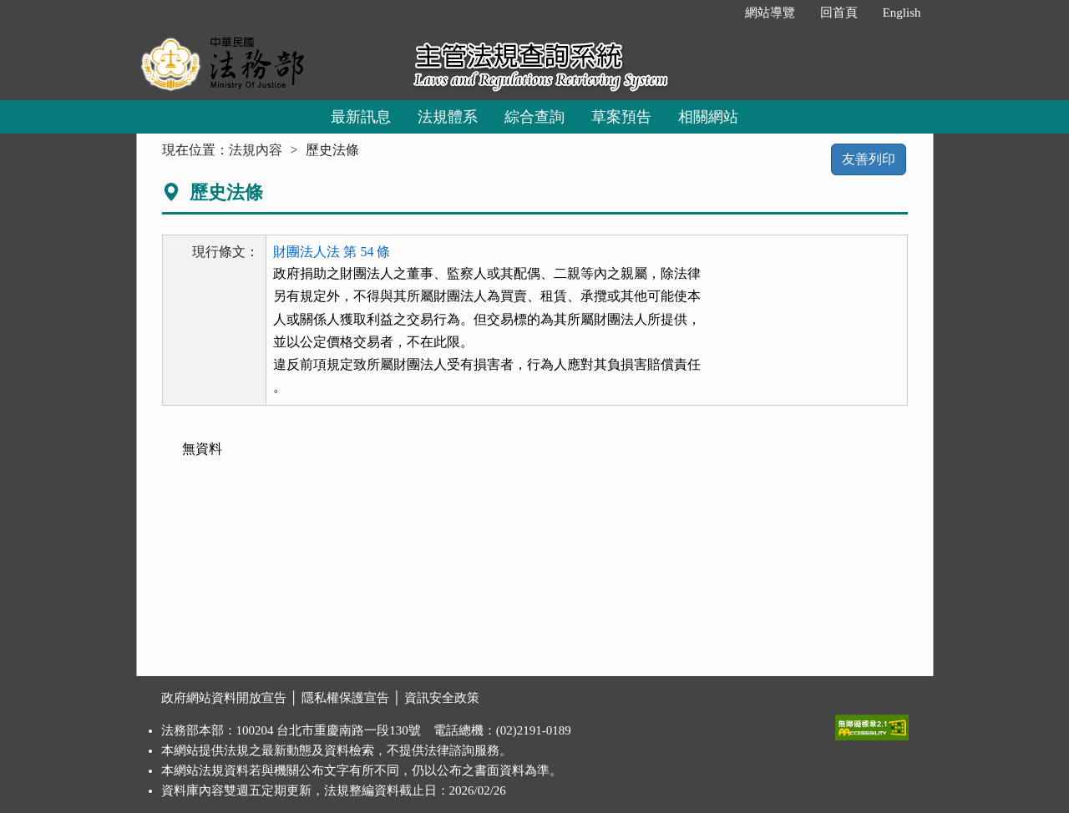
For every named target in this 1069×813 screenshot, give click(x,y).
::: (714, 12)
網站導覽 (770, 12)
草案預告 (621, 117)
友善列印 (868, 159)
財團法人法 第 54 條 (331, 252)
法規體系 (448, 117)
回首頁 (839, 12)
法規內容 (255, 150)
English (902, 12)
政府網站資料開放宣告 (223, 697)
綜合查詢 (534, 117)
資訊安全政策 (441, 697)
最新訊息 (361, 117)
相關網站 (708, 117)
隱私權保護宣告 (345, 697)
